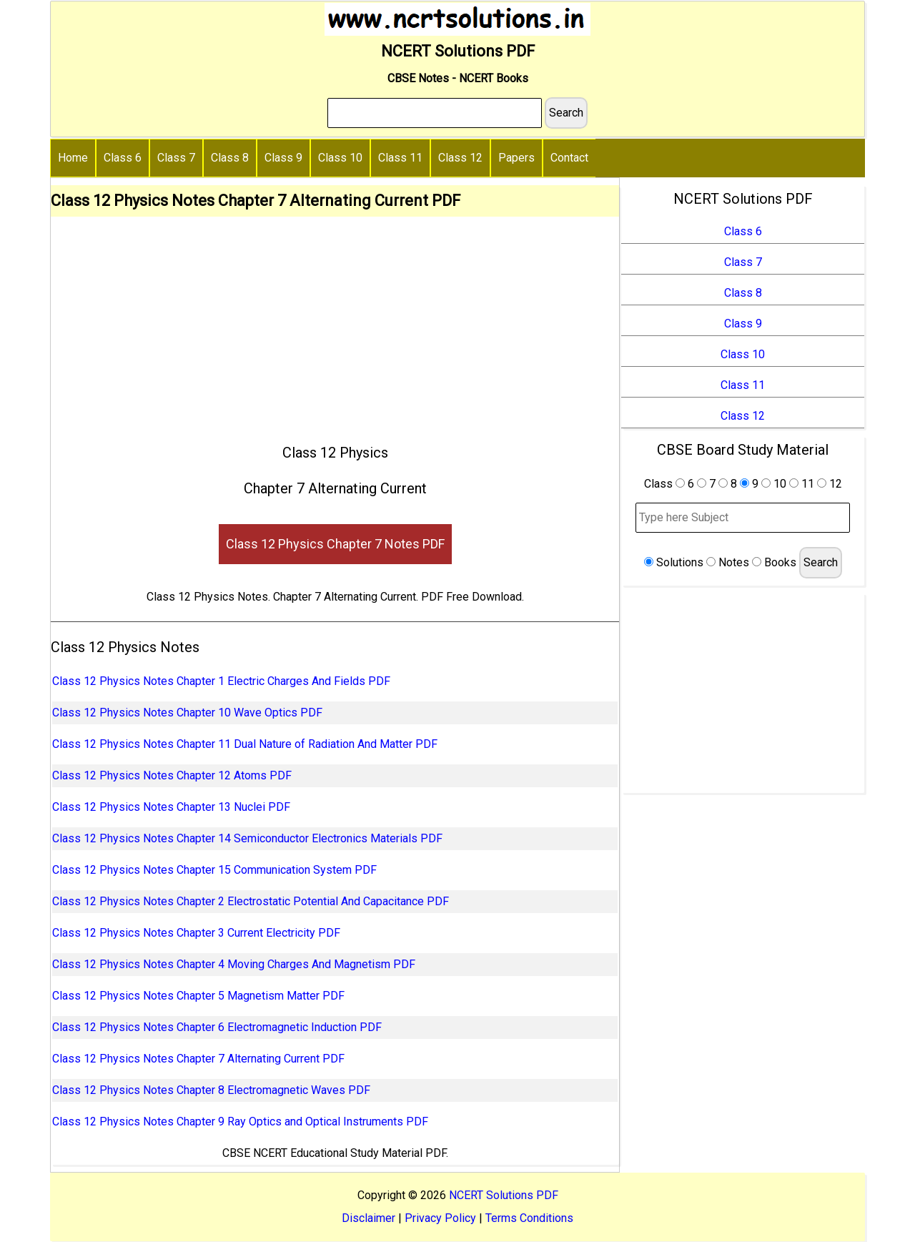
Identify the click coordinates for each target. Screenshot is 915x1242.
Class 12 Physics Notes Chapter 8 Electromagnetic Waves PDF (211, 1090)
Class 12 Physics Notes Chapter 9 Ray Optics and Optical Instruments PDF (240, 1121)
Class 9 (283, 157)
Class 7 (176, 157)
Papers (516, 157)
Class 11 (400, 157)
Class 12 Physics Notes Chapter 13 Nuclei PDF (171, 807)
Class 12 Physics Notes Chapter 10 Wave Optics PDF (187, 712)
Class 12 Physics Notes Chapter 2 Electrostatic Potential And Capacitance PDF (250, 901)
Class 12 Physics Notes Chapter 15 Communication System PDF (214, 870)
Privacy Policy (440, 1218)
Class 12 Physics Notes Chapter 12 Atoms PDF (172, 775)
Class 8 (230, 157)
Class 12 (460, 157)
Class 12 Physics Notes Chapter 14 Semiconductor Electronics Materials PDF (247, 838)
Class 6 (123, 157)
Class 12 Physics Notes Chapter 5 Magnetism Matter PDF (198, 995)
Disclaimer (368, 1218)
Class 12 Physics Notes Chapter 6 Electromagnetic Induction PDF (217, 1027)
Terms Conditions (529, 1218)
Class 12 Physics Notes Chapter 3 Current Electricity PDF (196, 933)
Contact (569, 157)
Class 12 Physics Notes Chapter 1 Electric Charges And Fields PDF (221, 681)
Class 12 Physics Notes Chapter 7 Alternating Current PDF (198, 1058)
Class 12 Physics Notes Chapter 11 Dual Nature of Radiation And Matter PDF (244, 744)
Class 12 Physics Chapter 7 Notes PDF (335, 543)
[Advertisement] (335, 324)
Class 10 (340, 157)
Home (73, 157)
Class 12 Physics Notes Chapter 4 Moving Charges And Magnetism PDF (233, 964)
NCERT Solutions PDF (503, 1195)
